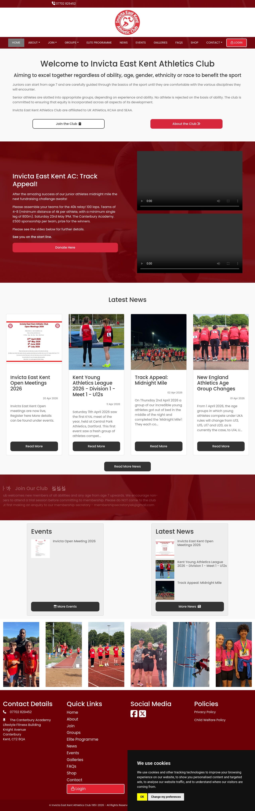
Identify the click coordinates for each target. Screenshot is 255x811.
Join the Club (68, 123)
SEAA (128, 110)
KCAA (111, 110)
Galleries (161, 43)
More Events (65, 606)
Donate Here (65, 247)
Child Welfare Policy (210, 720)
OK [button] (142, 796)
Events (141, 43)
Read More (34, 446)
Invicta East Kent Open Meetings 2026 (195, 543)
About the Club (187, 123)
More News (190, 606)
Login (236, 43)
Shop (194, 43)
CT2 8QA (18, 739)
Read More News (127, 466)
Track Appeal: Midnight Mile (199, 582)
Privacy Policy (205, 712)
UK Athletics (96, 110)
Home (16, 43)
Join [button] (51, 43)
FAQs (179, 43)
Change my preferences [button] (166, 796)
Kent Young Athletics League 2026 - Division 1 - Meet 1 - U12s (202, 564)
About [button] (33, 43)
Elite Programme (99, 43)
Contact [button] (213, 43)
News (124, 43)
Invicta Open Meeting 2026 (74, 541)
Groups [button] (70, 43)
